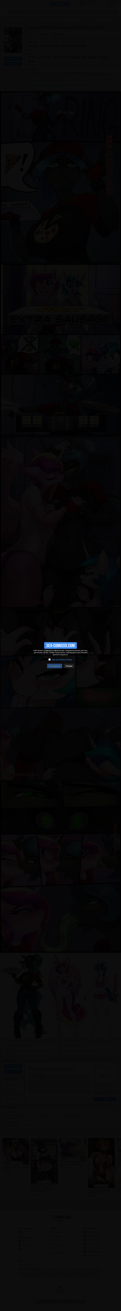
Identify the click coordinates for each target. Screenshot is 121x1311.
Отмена (69, 666)
